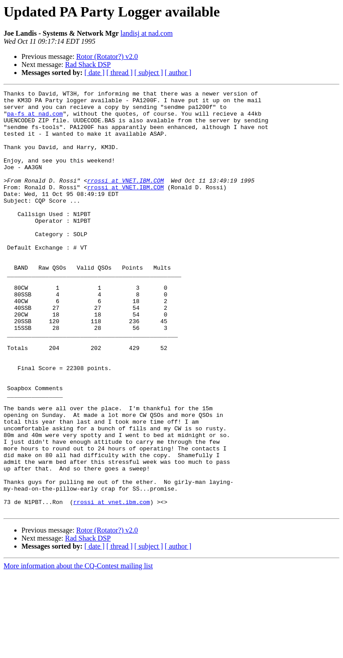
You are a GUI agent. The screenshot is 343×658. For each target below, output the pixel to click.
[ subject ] (148, 72)
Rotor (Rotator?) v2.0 (107, 56)
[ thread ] (119, 72)
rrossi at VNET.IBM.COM (125, 199)
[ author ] (178, 72)
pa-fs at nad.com (35, 119)
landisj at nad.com (147, 33)
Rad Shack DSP (88, 64)
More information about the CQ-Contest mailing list (78, 650)
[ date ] (94, 72)
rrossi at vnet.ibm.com (111, 585)
